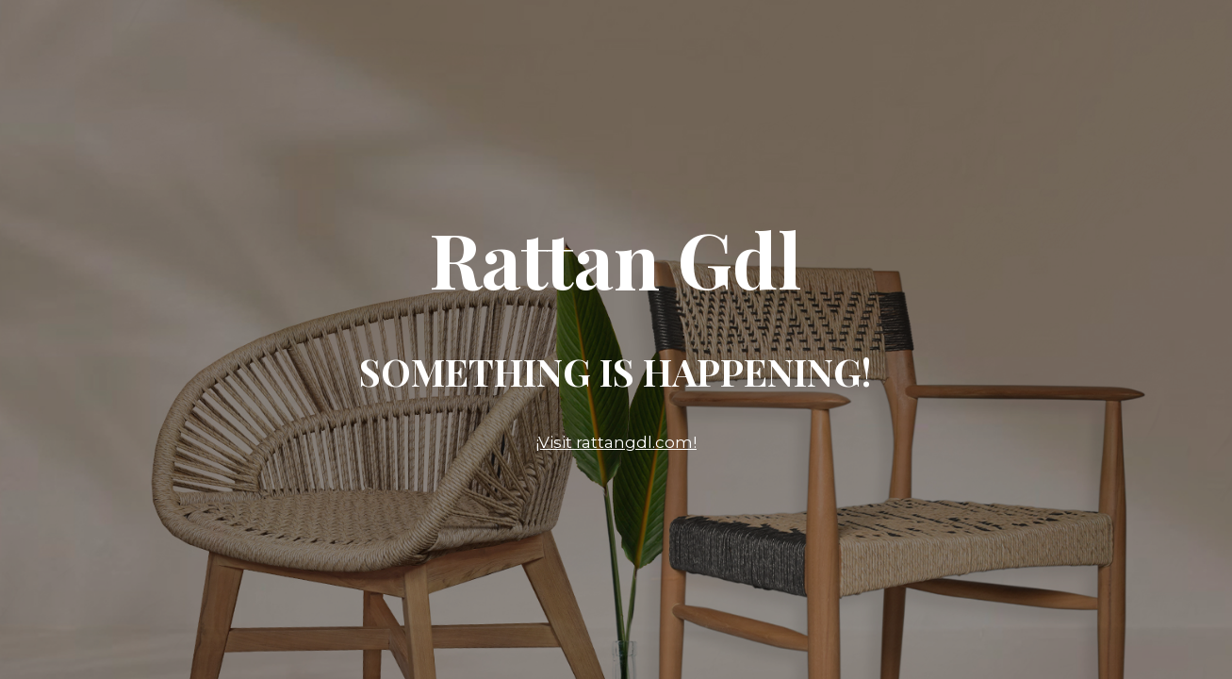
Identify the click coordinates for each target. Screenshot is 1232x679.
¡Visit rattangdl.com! (616, 442)
